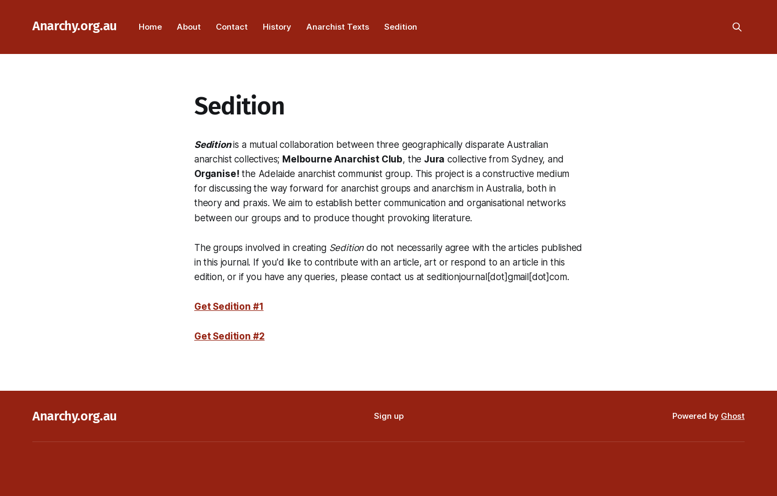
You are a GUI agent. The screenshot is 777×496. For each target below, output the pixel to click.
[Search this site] (737, 27)
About (189, 27)
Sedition (400, 27)
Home (150, 27)
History (277, 27)
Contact (232, 27)
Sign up (389, 416)
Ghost (733, 416)
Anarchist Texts (337, 27)
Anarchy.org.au (74, 25)
